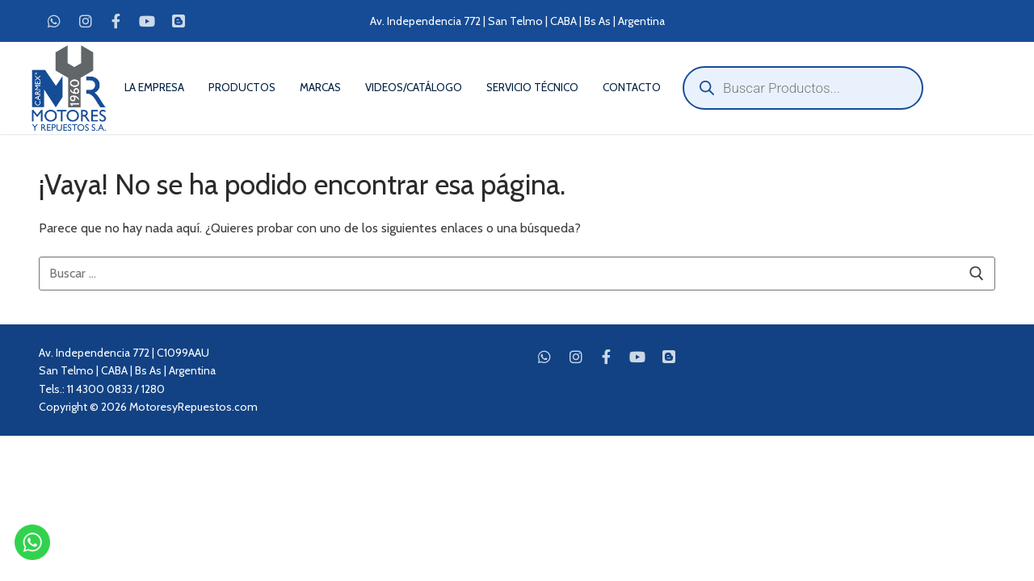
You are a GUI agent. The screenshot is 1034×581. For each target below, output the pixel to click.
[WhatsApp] (54, 21)
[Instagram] (85, 21)
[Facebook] (116, 21)
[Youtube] (147, 21)
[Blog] (178, 21)
